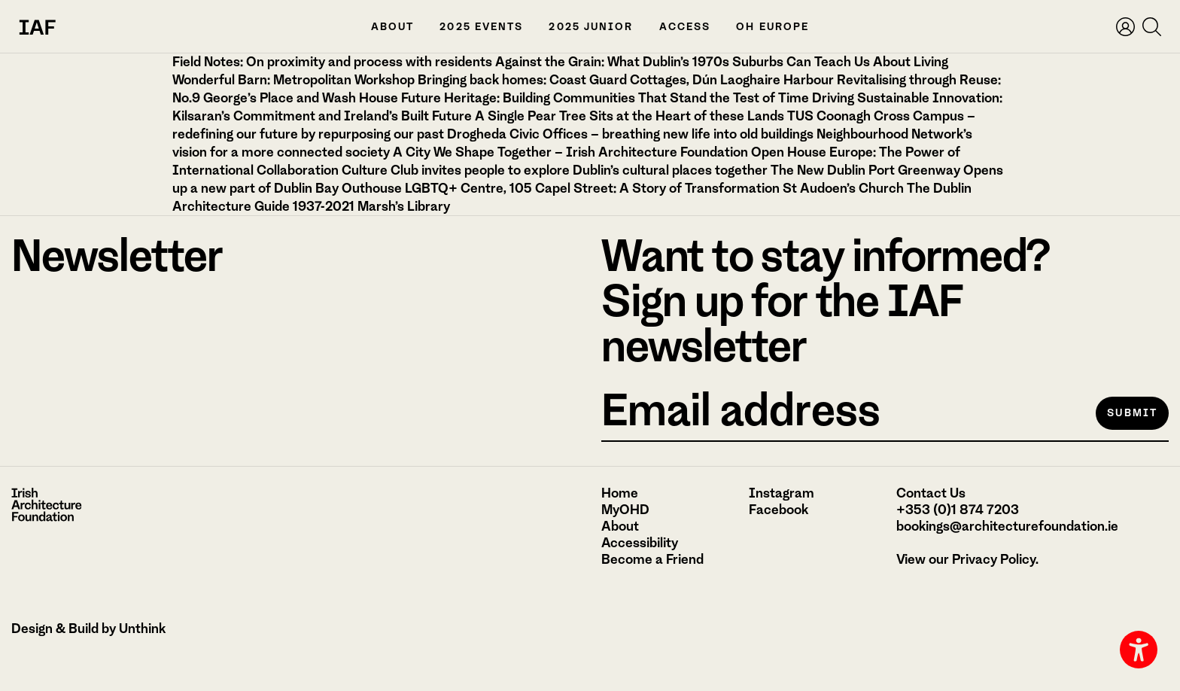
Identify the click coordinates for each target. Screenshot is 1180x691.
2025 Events (481, 26)
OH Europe (772, 26)
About (393, 26)
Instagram (781, 493)
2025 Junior (591, 26)
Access (685, 26)
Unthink (142, 628)
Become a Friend (652, 559)
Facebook (778, 509)
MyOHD (625, 509)
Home (619, 493)
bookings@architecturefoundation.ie (1007, 526)
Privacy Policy (994, 559)
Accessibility (639, 542)
